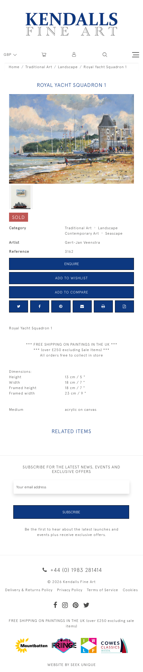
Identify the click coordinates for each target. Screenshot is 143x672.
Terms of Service (102, 590)
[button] (105, 54)
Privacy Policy (69, 590)
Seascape (114, 233)
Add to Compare (71, 292)
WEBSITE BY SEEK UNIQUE (71, 665)
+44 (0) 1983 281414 (71, 570)
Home (14, 67)
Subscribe (71, 512)
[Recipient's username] (71, 487)
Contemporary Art (82, 233)
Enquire (71, 264)
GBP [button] (8, 54)
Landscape (68, 67)
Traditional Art (38, 67)
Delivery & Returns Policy (28, 590)
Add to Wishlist (71, 278)
